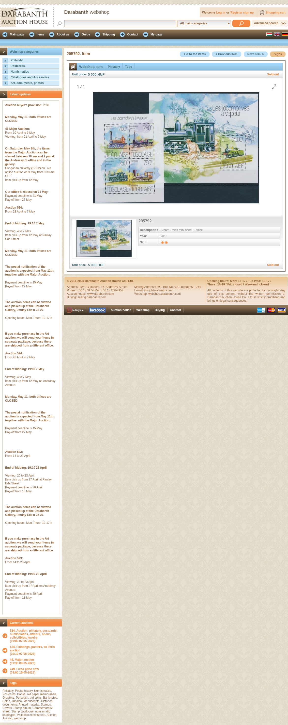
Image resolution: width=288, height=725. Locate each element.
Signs (278, 54)
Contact (175, 310)
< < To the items (194, 54)
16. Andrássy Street (114, 287)
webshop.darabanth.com (164, 294)
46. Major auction (22, 659)
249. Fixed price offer (24, 669)
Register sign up (242, 12)
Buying (160, 310)
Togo (128, 66)
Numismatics (20, 71)
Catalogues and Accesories (30, 77)
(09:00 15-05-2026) (24, 670)
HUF (101, 74)
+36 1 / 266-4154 (112, 290)
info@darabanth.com (158, 290)
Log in (220, 12)
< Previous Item (227, 54)
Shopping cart (276, 12)
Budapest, (94, 287)
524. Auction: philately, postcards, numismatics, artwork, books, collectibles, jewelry (33, 634)
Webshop (143, 310)
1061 (83, 287)
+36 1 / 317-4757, (89, 290)
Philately (17, 60)
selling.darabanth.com (91, 297)
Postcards (18, 66)
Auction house (121, 310)
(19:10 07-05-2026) (34, 650)
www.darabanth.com (100, 294)
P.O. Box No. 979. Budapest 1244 (179, 287)
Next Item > (255, 54)
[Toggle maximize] (274, 86)
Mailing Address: (145, 287)
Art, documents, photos (27, 83)
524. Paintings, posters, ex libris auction (32, 648)
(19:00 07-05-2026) (34, 636)
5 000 (92, 74)
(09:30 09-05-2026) (22, 661)
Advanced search (266, 23)
